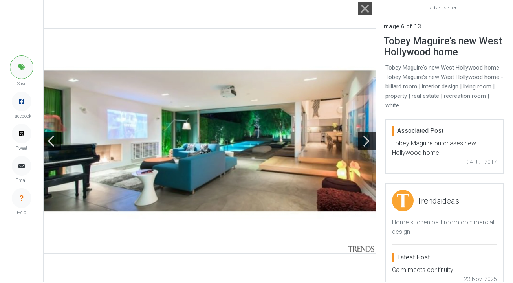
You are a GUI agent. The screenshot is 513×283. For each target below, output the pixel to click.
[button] (21, 67)
